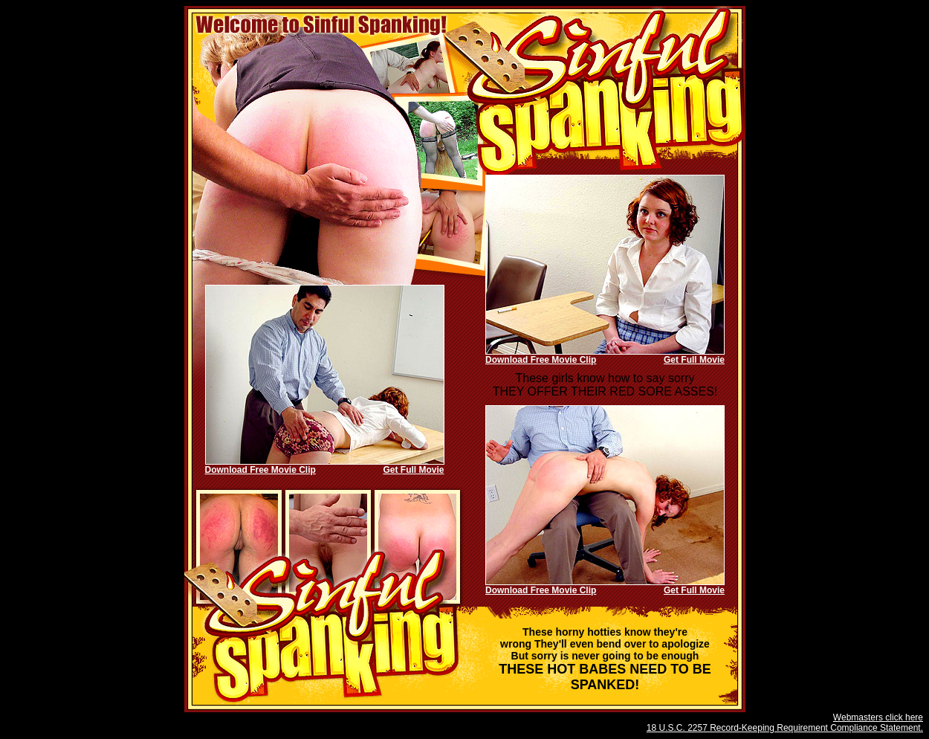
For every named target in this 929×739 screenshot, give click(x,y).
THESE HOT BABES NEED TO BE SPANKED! (605, 659)
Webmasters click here (878, 717)
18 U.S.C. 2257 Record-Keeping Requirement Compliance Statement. (785, 728)
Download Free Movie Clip (540, 360)
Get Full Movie (694, 360)
